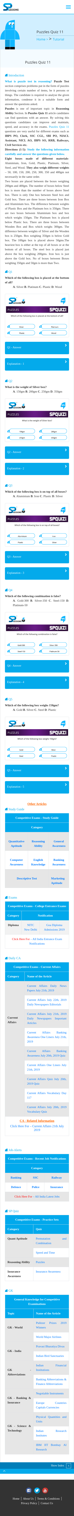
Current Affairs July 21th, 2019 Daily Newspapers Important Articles (47, 1018)
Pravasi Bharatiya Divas (50, 1346)
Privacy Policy (29, 1503)
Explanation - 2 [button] (15, 468)
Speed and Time (45, 1252)
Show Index (57, 1465)
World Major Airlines (48, 1336)
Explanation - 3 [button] (15, 572)
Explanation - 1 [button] (15, 363)
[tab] (37, 348)
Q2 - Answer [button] (14, 452)
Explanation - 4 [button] (15, 682)
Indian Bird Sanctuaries (50, 1355)
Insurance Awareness (48, 1271)
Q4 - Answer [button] (14, 665)
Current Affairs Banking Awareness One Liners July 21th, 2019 (47, 1037)
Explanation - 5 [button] (15, 786)
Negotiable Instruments (50, 1393)
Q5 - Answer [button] (14, 770)
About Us (28, 1498)
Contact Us (47, 1503)
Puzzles (40, 1262)
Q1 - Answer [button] (14, 347)
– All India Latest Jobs (37, 1196)
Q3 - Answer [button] (14, 556)
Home (16, 1498)
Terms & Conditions (48, 1498)
